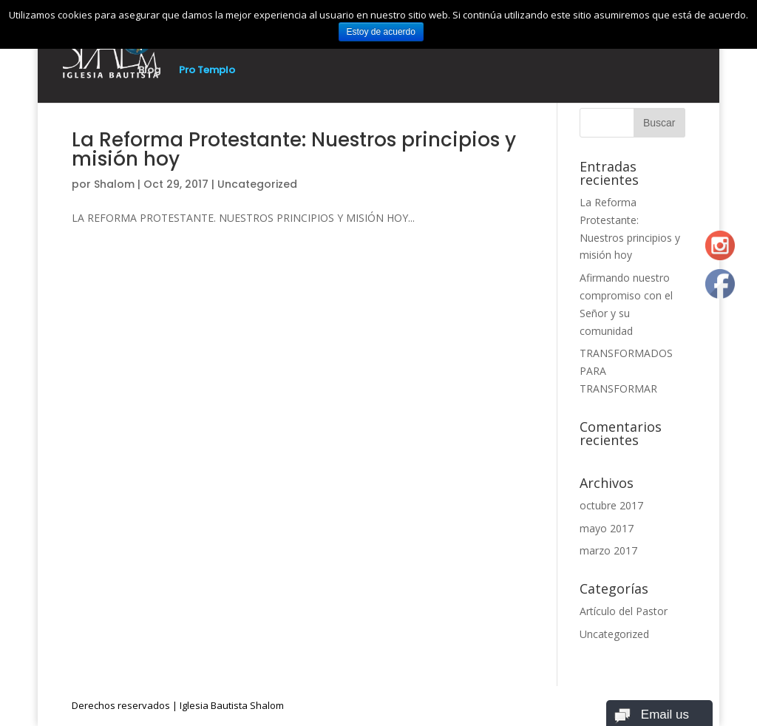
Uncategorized (257, 184)
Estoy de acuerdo (381, 32)
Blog (149, 71)
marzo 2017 (608, 550)
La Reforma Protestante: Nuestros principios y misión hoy (294, 149)
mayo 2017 (607, 528)
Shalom (114, 184)
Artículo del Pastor (624, 611)
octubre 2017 (611, 505)
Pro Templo (207, 71)
